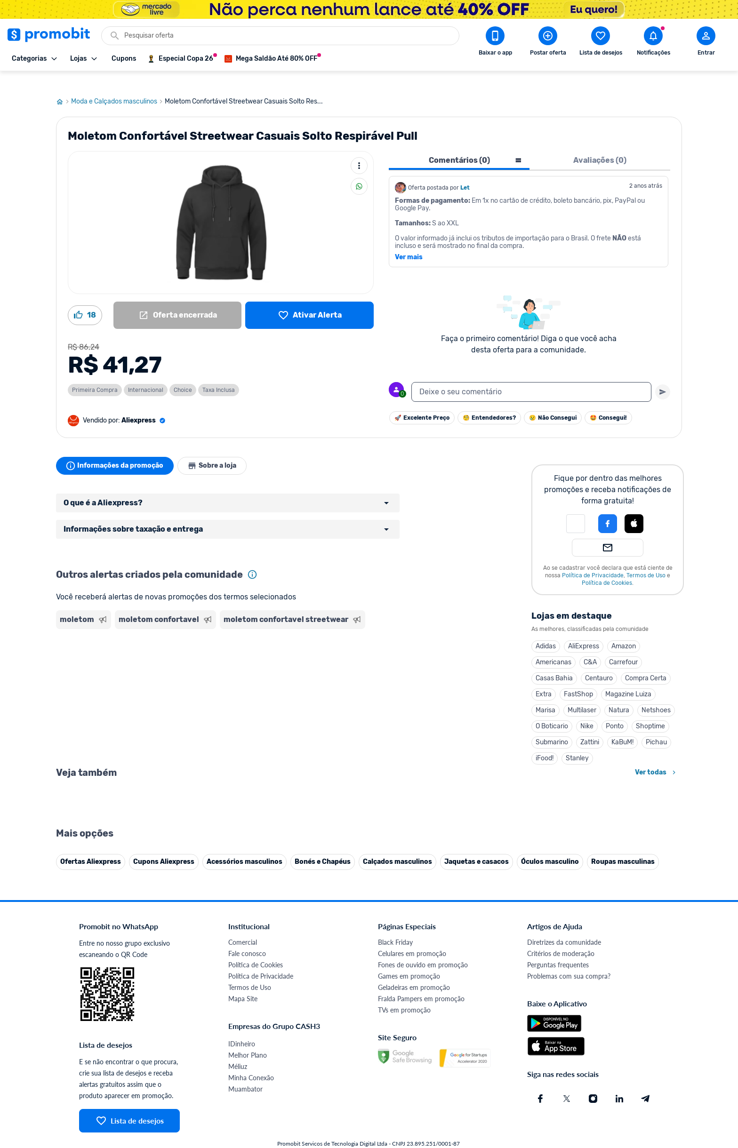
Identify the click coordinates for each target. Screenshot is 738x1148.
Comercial (242, 1135)
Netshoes (656, 695)
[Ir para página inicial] (63, 86)
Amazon (623, 631)
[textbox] (531, 376)
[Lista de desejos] (309, 299)
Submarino (552, 727)
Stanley (577, 743)
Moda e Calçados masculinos (118, 86)
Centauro (599, 663)
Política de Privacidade (593, 560)
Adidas (546, 631)
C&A (590, 647)
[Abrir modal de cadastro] (706, 42)
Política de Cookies (607, 567)
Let (465, 172)
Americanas (553, 647)
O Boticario (552, 711)
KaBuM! (622, 727)
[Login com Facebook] (607, 508)
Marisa (545, 695)
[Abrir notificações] (653, 42)
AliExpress (583, 631)
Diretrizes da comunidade (564, 1135)
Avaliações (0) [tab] (599, 144)
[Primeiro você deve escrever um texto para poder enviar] (662, 376)
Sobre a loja (217, 450)
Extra (544, 679)
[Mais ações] (359, 150)
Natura (619, 695)
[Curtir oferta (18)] (85, 300)
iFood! (545, 743)
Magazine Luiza (628, 679)
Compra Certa (645, 663)
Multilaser (582, 695)
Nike (587, 711)
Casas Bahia (554, 663)
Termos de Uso (646, 560)
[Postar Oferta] (547, 42)
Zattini (589, 727)
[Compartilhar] (359, 170)
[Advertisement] (236, 653)
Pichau (656, 727)
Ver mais (409, 242)
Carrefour (623, 647)
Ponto (615, 711)
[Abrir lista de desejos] (600, 42)
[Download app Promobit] (495, 42)
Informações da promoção (116, 450)
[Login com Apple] (634, 508)
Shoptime (650, 711)
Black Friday (395, 1135)
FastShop (578, 679)
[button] (575, 508)
